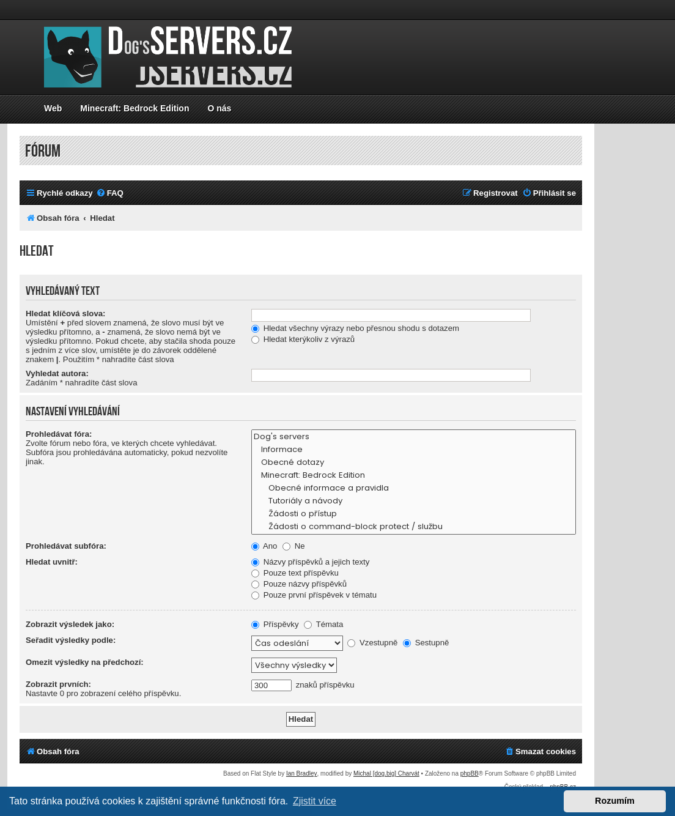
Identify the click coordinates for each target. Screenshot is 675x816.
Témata (323, 624)
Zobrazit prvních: (58, 684)
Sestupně (426, 642)
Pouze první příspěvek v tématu (314, 594)
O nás (219, 108)
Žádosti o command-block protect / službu (414, 527)
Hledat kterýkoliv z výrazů (303, 339)
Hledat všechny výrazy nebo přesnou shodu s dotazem (355, 328)
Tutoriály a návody (414, 501)
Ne (293, 546)
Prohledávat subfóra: (66, 546)
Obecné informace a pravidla (414, 488)
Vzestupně (372, 642)
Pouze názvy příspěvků (299, 583)
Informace (414, 449)
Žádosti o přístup (414, 514)
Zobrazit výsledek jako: (70, 624)
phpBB (469, 773)
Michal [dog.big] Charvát (386, 773)
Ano (264, 546)
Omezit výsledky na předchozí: (85, 662)
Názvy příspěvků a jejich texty (310, 561)
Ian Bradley (301, 773)
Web (53, 108)
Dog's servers (414, 437)
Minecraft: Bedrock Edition (134, 108)
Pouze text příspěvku (295, 572)
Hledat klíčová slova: (65, 313)
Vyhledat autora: (57, 373)
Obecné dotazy (414, 462)
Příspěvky (275, 624)
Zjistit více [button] (314, 801)
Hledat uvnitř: (52, 561)
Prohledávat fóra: (59, 434)
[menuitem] (110, 193)
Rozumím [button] (615, 801)
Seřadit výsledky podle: (71, 640)
